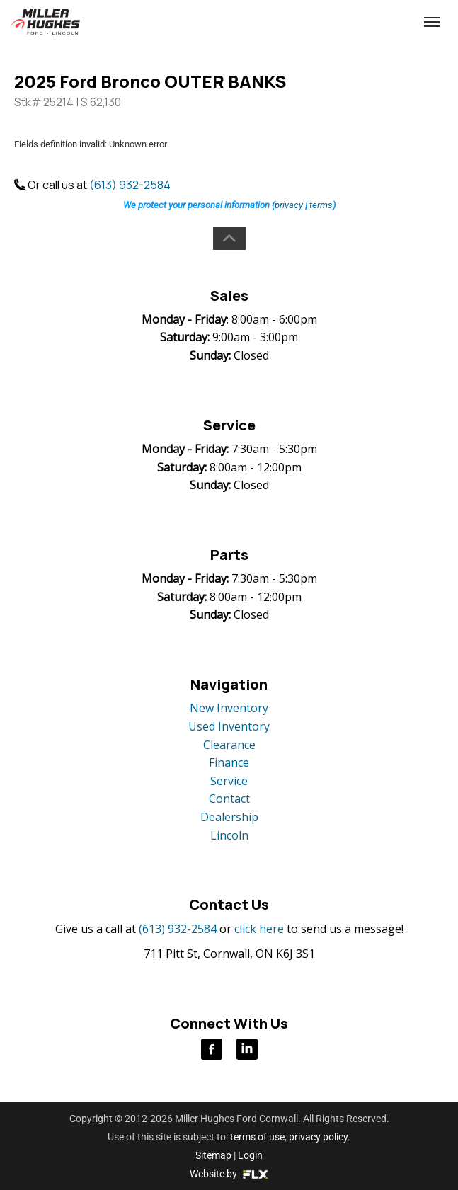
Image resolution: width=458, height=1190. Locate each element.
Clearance (229, 745)
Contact (229, 798)
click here (259, 929)
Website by (229, 1173)
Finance (229, 762)
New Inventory (229, 708)
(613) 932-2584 (334, 22)
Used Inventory (229, 726)
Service (229, 781)
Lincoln (229, 835)
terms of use (257, 1137)
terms (321, 205)
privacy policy (318, 1137)
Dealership (229, 817)
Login (250, 1155)
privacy (289, 205)
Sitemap (213, 1155)
